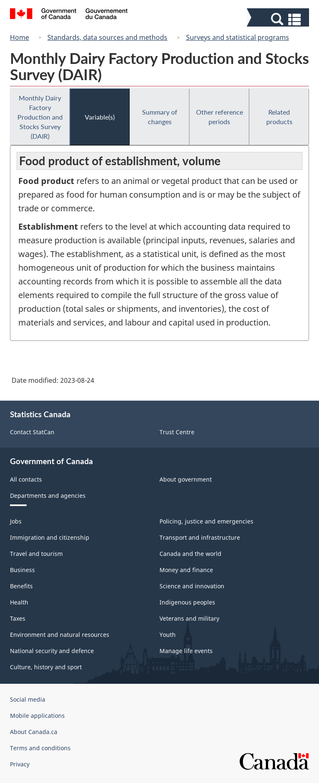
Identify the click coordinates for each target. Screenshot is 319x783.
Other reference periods (219, 116)
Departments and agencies (48, 495)
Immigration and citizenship (49, 537)
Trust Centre (177, 432)
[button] (279, 19)
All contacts (26, 479)
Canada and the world (190, 554)
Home (19, 37)
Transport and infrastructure (200, 537)
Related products (279, 116)
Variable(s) (100, 117)
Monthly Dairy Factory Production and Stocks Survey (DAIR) (40, 117)
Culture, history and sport (46, 667)
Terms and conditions (40, 748)
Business (22, 570)
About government (186, 479)
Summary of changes (159, 116)
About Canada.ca (33, 732)
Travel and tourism (36, 554)
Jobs (16, 521)
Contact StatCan (32, 432)
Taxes (17, 618)
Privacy (19, 764)
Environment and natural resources (59, 635)
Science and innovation (192, 586)
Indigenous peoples (187, 602)
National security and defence (52, 651)
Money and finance (186, 570)
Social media (27, 699)
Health (19, 602)
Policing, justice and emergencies (206, 521)
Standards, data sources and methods (107, 37)
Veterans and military (189, 618)
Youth (168, 635)
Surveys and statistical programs (237, 37)
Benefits (21, 586)
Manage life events (186, 651)
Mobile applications (37, 715)
